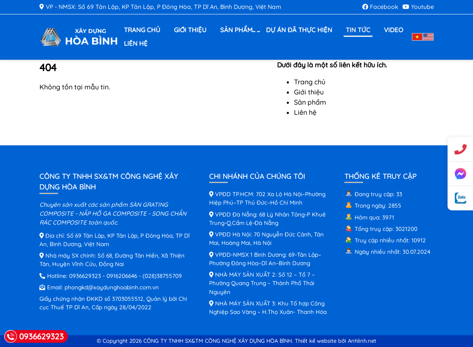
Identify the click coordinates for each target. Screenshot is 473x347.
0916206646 (121, 275)
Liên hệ (136, 43)
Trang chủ (142, 30)
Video (393, 30)
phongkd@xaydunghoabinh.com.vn (111, 287)
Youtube (418, 7)
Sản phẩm (237, 30)
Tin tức (358, 30)
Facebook (380, 7)
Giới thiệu (190, 30)
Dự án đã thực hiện (299, 30)
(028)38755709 (162, 275)
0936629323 (85, 275)
